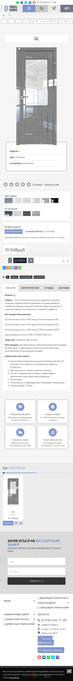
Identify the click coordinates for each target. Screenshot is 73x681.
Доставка (64, 288)
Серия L (14, 277)
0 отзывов (37, 184)
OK (69, 671)
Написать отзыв (51, 184)
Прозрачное (39, 277)
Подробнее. (14, 677)
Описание (10, 288)
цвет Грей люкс (26, 277)
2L (7, 277)
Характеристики (30, 288)
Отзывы (49, 288)
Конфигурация (12, 226)
